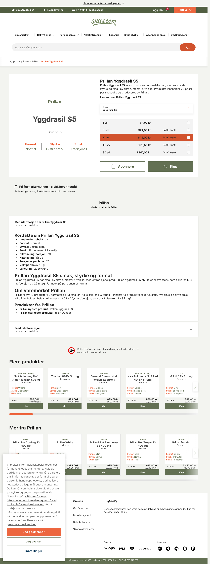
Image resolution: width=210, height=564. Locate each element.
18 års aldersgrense (83, 529)
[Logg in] (159, 10)
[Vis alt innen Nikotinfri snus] (103, 34)
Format (53, 388)
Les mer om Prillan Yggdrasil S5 (120, 97)
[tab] (21, 414)
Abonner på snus (156, 34)
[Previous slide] (12, 387)
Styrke (53, 391)
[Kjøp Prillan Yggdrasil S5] (170, 166)
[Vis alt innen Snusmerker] (31, 34)
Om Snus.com (179, 34)
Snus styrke (131, 34)
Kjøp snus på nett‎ (19, 61)
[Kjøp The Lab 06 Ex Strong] (65, 406)
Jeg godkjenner (33, 532)
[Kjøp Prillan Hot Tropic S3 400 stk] (142, 472)
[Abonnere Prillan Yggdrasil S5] (122, 166)
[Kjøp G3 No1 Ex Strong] (181, 406)
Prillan (19, 294)
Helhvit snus (44, 34)
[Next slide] (195, 387)
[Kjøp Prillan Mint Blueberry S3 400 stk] (103, 472)
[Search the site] (188, 47)
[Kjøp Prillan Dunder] (181, 472)
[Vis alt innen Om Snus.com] (189, 34)
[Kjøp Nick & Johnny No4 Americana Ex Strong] (26, 406)
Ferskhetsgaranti (82, 515)
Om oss (78, 501)
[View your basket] (185, 10)
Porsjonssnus (68, 34)
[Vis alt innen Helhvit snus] (53, 34)
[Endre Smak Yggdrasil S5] (146, 108)
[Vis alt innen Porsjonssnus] (78, 34)
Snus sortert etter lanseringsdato (102, 3)
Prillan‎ (35, 61)
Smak (13, 393)
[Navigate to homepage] (152, 500)
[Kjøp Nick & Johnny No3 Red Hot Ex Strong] (142, 406)
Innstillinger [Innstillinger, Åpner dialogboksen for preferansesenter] (33, 551)
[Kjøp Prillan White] (65, 472)
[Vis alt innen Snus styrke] (140, 34)
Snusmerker (22, 34)
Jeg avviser (34, 541)
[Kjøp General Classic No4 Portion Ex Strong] (103, 406)
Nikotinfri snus (92, 34)
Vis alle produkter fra (104, 207)
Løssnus (114, 34)
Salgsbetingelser (82, 522)
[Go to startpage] (103, 23)
